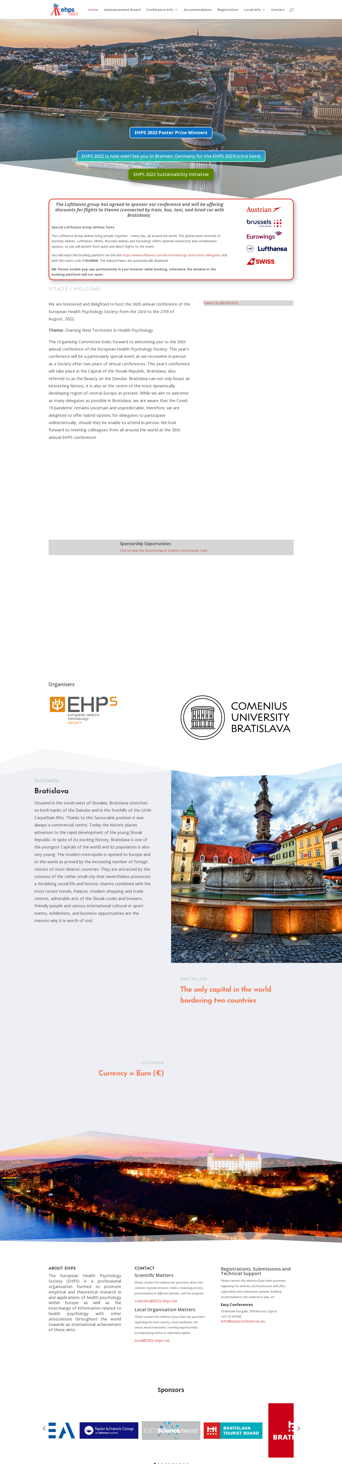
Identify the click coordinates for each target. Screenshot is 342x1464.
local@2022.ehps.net (152, 1339)
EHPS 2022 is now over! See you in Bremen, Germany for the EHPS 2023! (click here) (171, 155)
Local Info (252, 10)
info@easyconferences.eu (243, 1320)
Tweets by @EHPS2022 (221, 302)
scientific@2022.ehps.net (156, 1300)
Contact (278, 10)
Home (93, 10)
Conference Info (159, 10)
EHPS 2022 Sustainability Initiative (171, 173)
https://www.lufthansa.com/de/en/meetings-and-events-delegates (171, 254)
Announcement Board (122, 10)
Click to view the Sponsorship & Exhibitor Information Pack (163, 549)
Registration (227, 10)
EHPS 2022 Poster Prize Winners (171, 132)
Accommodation (198, 10)
